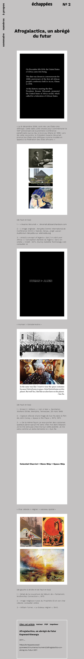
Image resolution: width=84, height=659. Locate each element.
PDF (46, 624)
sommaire (3, 40)
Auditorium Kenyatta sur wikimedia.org (34, 233)
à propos (3, 9)
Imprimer (54, 624)
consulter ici (22, 244)
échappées (42, 4)
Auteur (39, 624)
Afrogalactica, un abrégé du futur (42, 33)
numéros (3, 24)
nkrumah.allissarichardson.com (53, 224)
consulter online (31, 603)
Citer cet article (27, 624)
